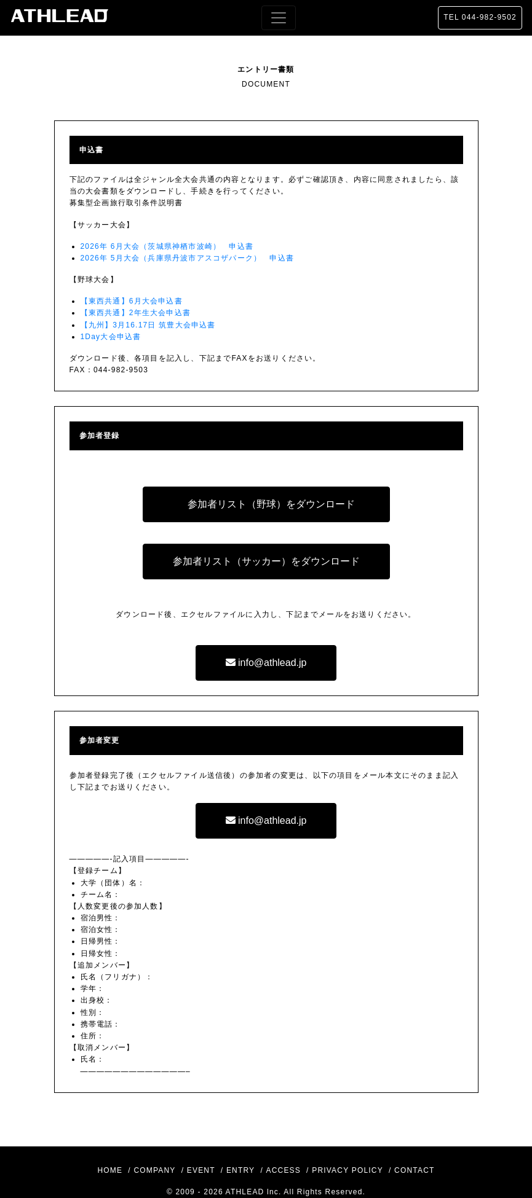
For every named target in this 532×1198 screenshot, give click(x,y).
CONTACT (414, 1170)
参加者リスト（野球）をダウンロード (271, 504)
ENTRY (240, 1170)
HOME (109, 1170)
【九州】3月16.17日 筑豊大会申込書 (148, 325)
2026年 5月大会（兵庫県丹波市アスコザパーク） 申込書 (188, 258)
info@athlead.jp (266, 662)
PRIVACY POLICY (347, 1170)
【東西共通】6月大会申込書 (132, 301)
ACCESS (283, 1170)
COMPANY (154, 1170)
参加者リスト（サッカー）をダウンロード (266, 561)
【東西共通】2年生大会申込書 (136, 312)
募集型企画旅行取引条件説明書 (126, 202)
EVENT (201, 1170)
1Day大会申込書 (111, 336)
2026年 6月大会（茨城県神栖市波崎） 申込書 (167, 246)
